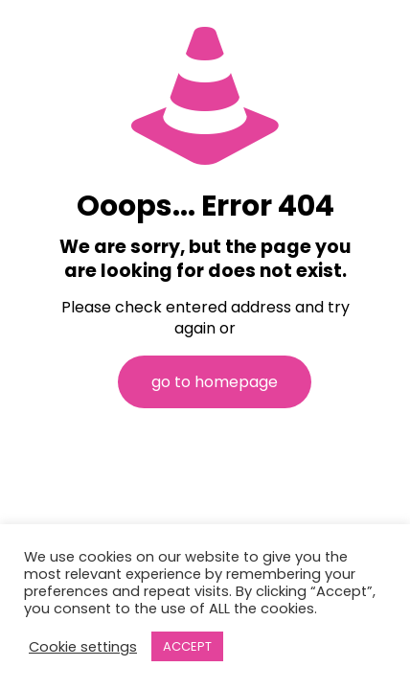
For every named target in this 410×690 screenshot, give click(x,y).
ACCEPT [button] (187, 646)
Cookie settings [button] (83, 647)
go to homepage (214, 382)
